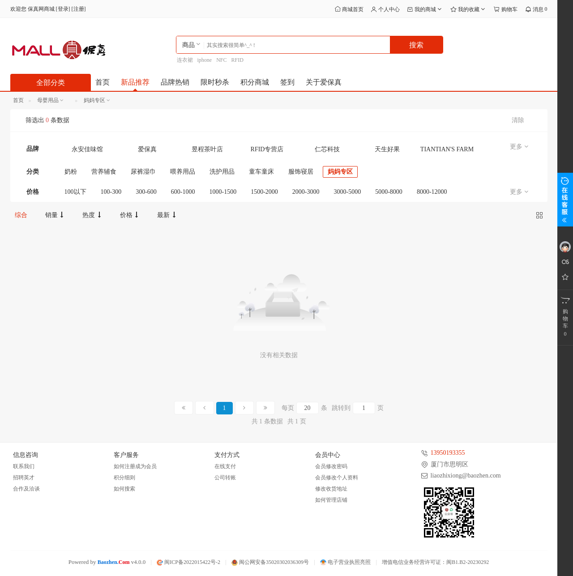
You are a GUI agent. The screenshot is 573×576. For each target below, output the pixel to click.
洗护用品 (222, 171)
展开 (565, 199)
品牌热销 (175, 82)
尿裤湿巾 (143, 171)
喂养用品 (182, 171)
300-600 (146, 191)
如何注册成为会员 (135, 466)
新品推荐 (135, 82)
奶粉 (70, 171)
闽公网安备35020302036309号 (270, 562)
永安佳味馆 (87, 149)
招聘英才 (23, 477)
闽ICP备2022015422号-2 (188, 562)
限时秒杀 (215, 82)
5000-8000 (388, 191)
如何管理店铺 (331, 500)
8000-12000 (432, 191)
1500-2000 (264, 191)
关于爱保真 (324, 82)
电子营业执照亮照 (345, 562)
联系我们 (23, 466)
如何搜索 (124, 489)
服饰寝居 (300, 171)
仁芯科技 (327, 149)
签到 (287, 82)
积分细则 (124, 477)
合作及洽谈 (26, 489)
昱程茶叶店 (207, 149)
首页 (102, 82)
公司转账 (225, 477)
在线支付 (225, 466)
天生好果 (387, 149)
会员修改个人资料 (336, 477)
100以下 (75, 191)
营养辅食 (103, 171)
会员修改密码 (331, 466)
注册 (78, 9)
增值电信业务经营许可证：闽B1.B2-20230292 (435, 562)
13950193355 (448, 452)
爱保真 (147, 149)
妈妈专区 (340, 171)
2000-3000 (306, 191)
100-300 (111, 191)
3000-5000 (347, 191)
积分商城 (254, 82)
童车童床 (261, 171)
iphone (204, 60)
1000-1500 (223, 191)
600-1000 (183, 191)
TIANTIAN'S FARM (447, 149)
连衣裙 (185, 60)
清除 (518, 120)
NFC (221, 60)
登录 (63, 9)
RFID (237, 60)
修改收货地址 (331, 489)
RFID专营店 (267, 149)
